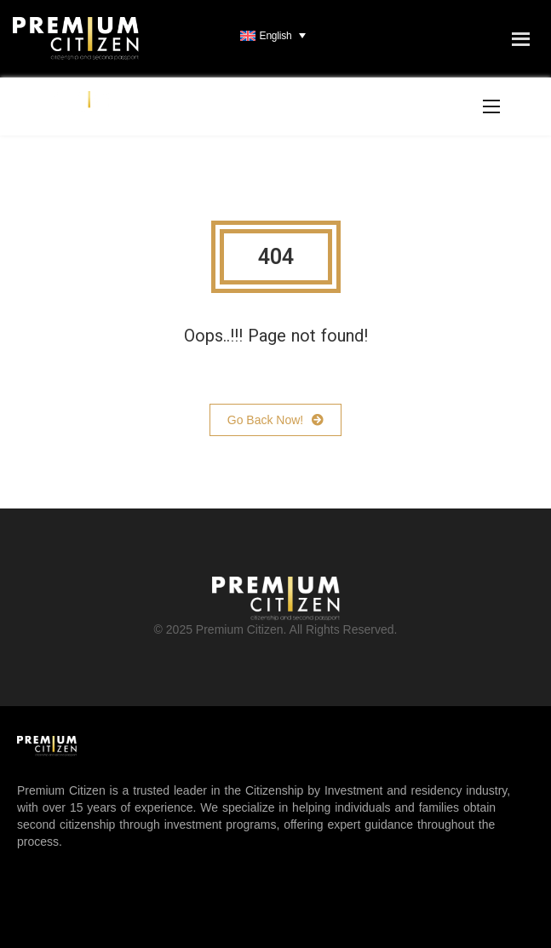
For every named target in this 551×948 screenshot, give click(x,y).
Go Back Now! (275, 419)
